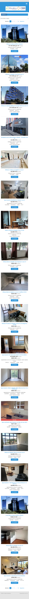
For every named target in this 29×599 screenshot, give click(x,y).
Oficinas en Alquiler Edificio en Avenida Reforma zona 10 (14, 105)
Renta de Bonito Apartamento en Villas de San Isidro (14, 422)
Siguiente (22, 21)
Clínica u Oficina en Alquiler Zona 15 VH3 (14, 230)
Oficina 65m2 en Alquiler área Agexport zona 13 (14, 261)
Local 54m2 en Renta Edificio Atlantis (14, 515)
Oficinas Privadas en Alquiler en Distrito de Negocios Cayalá (14, 324)
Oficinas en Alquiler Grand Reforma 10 (14, 74)
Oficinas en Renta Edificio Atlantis (14, 44)
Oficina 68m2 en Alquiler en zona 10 (14, 545)
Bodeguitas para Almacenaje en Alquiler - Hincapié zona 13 (14, 138)
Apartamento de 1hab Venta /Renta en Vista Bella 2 (14, 354)
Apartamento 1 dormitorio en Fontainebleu (14, 575)
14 (18, 21)
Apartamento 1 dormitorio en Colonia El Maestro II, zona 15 (14, 483)
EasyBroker (26, 593)
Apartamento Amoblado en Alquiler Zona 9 (14, 200)
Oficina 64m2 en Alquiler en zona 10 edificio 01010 (14, 292)
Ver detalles (14, 51)
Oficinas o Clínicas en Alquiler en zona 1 (14, 169)
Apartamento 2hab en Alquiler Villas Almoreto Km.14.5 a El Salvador (14, 388)
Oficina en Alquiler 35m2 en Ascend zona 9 (14, 452)
